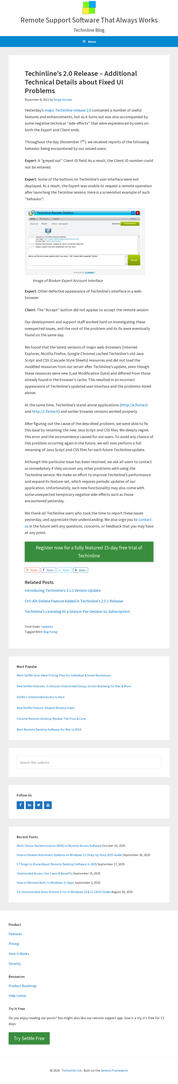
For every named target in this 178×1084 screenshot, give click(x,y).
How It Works (19, 953)
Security (15, 963)
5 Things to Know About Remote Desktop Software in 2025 (57, 864)
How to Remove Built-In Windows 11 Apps (45, 883)
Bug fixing (50, 632)
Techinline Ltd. (72, 1070)
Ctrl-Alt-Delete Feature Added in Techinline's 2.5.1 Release (74, 600)
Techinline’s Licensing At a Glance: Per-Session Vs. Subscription (77, 611)
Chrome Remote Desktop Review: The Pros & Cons (51, 719)
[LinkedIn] (29, 805)
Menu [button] (92, 42)
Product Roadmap (22, 985)
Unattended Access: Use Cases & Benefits (45, 873)
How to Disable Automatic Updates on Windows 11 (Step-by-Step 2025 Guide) (69, 855)
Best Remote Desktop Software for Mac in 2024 (49, 729)
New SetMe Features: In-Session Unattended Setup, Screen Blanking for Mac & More (74, 686)
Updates (47, 626)
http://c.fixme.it (45, 411)
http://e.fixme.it (134, 404)
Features (15, 933)
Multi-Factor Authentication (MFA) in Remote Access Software (59, 846)
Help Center (17, 995)
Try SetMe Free (29, 1038)
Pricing (14, 943)
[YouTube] (48, 805)
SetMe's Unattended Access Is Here (41, 697)
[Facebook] (20, 805)
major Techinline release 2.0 (67, 110)
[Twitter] (39, 805)
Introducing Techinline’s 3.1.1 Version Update (63, 590)
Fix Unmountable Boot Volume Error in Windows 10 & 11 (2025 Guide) (64, 892)
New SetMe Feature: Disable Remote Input (46, 708)
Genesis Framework (114, 1070)
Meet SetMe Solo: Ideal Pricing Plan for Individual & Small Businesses (64, 675)
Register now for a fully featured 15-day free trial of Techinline (89, 551)
